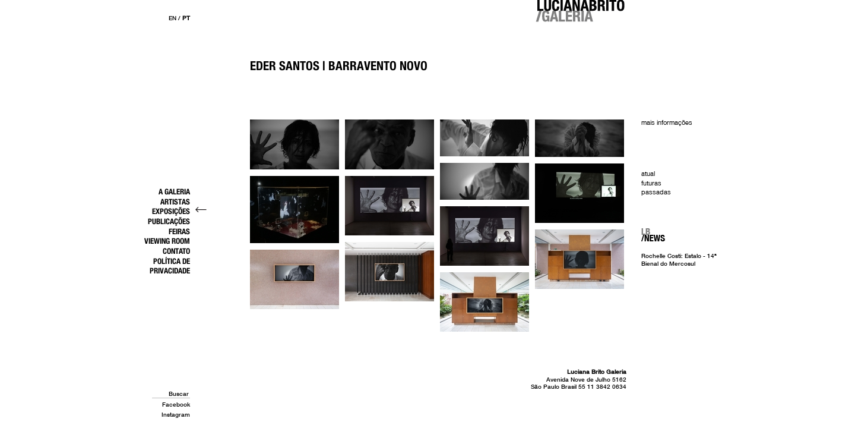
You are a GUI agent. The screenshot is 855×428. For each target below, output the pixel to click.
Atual (648, 173)
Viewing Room (167, 241)
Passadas (656, 192)
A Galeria (174, 191)
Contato (176, 251)
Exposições (171, 211)
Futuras (651, 183)
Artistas (175, 201)
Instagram (176, 414)
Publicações (169, 221)
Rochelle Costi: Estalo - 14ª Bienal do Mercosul (679, 259)
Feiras (179, 231)
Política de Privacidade (170, 266)
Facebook (176, 404)
